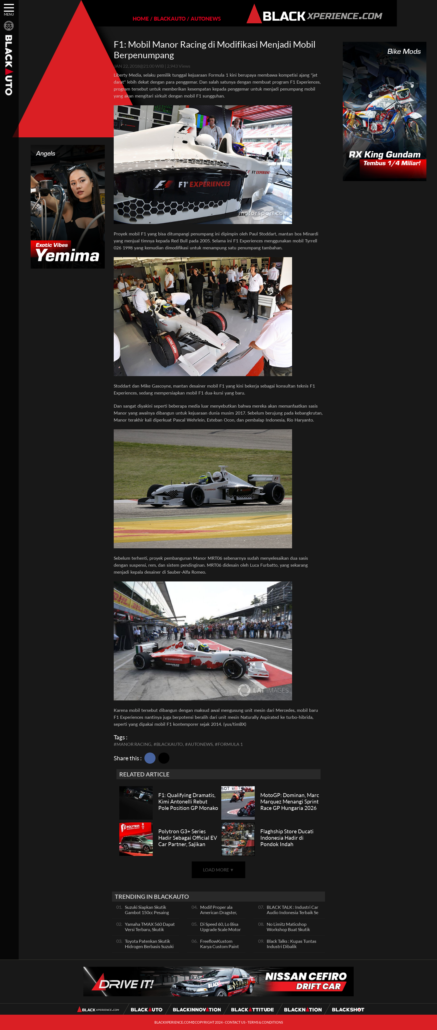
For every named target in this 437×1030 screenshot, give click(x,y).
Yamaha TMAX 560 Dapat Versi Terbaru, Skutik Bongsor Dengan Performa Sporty (150, 932)
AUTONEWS (186, 18)
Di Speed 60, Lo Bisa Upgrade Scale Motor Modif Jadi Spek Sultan (220, 932)
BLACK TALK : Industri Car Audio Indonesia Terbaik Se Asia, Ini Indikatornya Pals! (292, 912)
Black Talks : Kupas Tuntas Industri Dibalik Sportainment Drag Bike (291, 946)
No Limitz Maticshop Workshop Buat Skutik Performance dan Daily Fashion (288, 932)
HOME (121, 18)
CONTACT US (235, 1022)
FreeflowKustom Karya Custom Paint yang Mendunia (219, 946)
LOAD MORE (218, 869)
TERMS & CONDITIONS (265, 1022)
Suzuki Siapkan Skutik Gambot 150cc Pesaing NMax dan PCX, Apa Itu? (148, 912)
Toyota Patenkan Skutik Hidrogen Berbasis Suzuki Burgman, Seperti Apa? (149, 946)
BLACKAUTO (150, 18)
